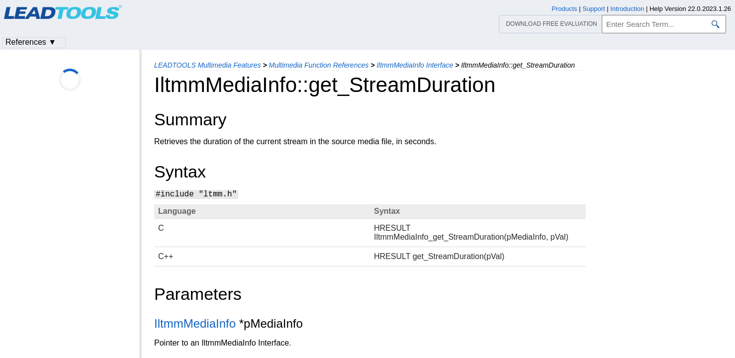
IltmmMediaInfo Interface (414, 65)
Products (564, 8)
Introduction (627, 8)
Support (593, 8)
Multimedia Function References (318, 65)
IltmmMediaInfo (195, 323)
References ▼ (30, 42)
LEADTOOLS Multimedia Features (207, 65)
